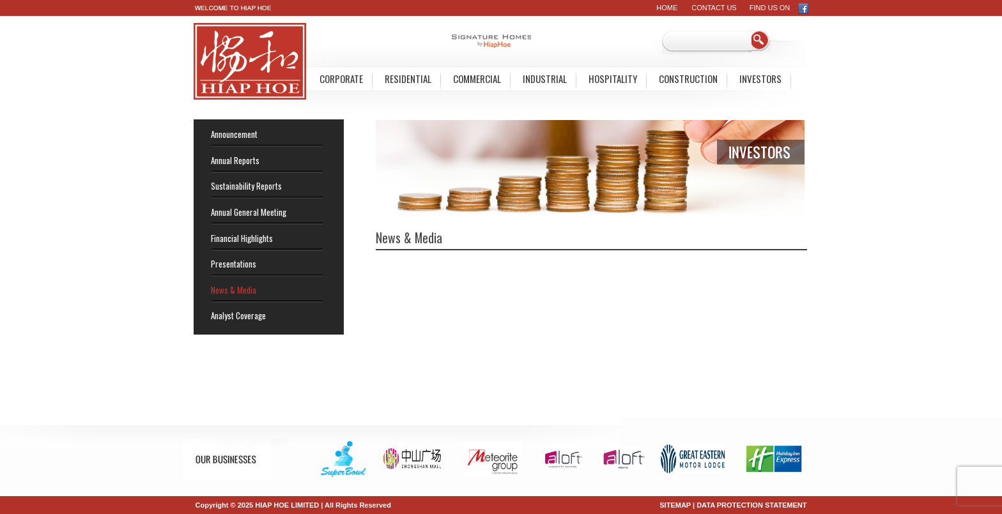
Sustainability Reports (246, 185)
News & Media (233, 289)
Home (666, 7)
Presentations (233, 263)
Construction (688, 79)
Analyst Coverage (238, 315)
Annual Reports (235, 160)
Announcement (234, 134)
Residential (408, 79)
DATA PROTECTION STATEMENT (751, 505)
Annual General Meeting (248, 212)
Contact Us (714, 7)
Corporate (341, 79)
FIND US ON (779, 7)
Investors (760, 79)
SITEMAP (675, 505)
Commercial (477, 79)
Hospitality (613, 79)
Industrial (545, 79)
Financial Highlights (242, 238)
